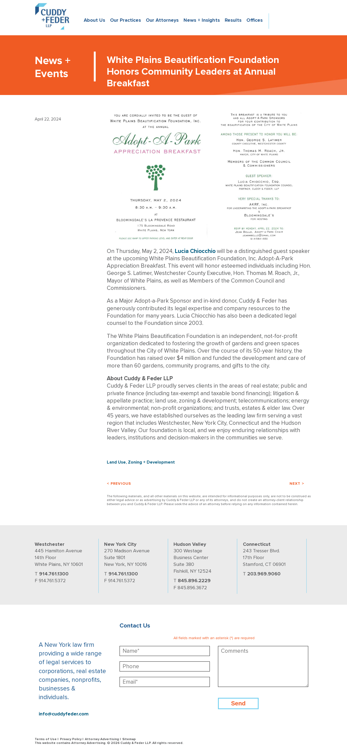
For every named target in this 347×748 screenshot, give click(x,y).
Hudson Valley (190, 544)
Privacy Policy (71, 739)
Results (233, 20)
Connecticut (257, 544)
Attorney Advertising (102, 739)
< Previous (119, 483)
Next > (297, 483)
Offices (254, 20)
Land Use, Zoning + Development (141, 462)
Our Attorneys (162, 20)
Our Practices (125, 20)
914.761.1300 (54, 574)
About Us (94, 20)
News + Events (52, 67)
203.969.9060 (264, 574)
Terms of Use (46, 739)
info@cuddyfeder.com (64, 714)
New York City (120, 544)
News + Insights (202, 20)
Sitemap (129, 739)
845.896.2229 (194, 581)
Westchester (50, 544)
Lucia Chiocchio (195, 251)
